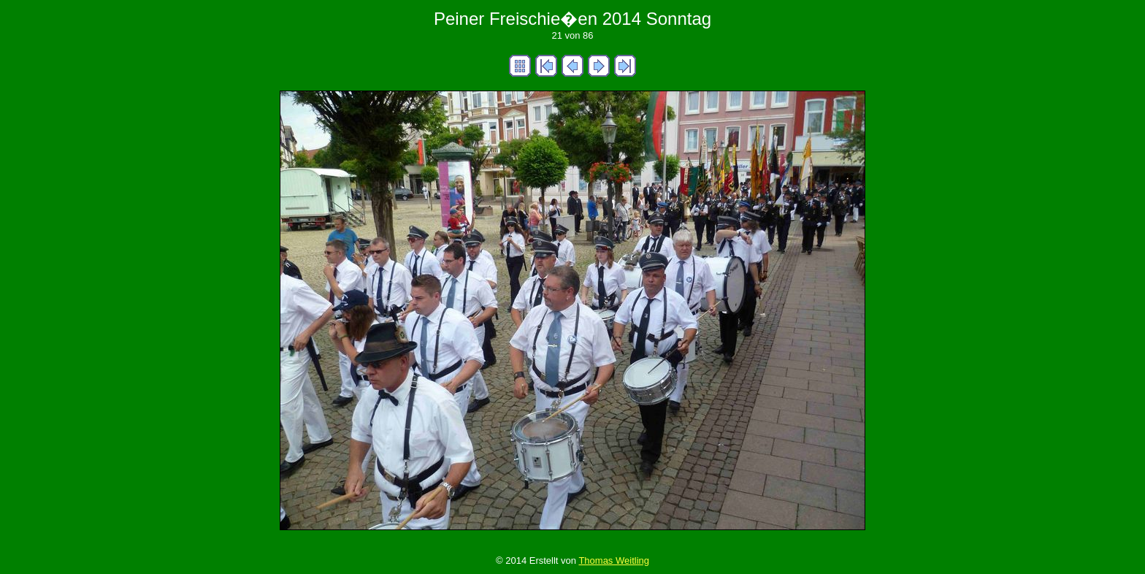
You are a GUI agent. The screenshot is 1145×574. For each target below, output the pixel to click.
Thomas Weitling (613, 560)
